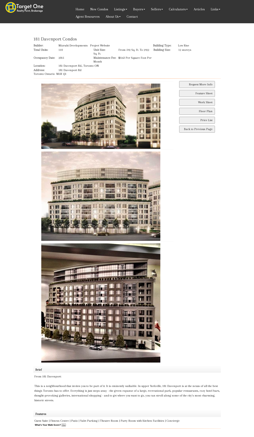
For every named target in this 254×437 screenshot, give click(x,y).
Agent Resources (88, 16)
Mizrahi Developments (73, 45)
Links (214, 9)
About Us (112, 16)
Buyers (138, 9)
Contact (132, 16)
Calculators (177, 9)
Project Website (100, 45)
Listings (119, 9)
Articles (199, 9)
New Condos (99, 9)
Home (80, 9)
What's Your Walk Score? (50, 425)
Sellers (156, 9)
